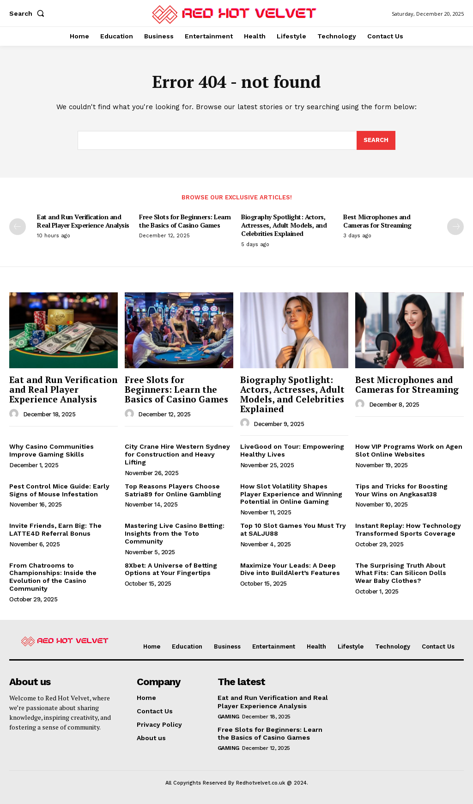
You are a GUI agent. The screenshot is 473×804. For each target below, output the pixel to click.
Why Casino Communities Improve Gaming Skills (51, 450)
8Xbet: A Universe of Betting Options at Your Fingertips (171, 569)
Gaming (228, 716)
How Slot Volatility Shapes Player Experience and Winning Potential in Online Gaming (291, 494)
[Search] (376, 140)
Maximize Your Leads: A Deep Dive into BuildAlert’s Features (290, 569)
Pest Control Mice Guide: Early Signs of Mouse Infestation (59, 490)
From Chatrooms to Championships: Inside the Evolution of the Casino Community (53, 577)
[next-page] (455, 226)
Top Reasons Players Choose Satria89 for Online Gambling (173, 490)
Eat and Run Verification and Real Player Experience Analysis (83, 220)
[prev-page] (17, 226)
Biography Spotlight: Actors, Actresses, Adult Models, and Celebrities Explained (284, 225)
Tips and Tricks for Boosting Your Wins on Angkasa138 (401, 490)
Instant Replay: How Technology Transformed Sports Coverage (408, 529)
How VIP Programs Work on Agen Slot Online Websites (408, 450)
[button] (28, 13)
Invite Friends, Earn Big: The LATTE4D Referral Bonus (55, 529)
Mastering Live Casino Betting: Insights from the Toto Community (174, 533)
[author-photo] (15, 414)
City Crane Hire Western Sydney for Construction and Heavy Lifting (177, 454)
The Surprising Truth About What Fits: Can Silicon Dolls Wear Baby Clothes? (400, 573)
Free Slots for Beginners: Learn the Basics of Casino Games (185, 220)
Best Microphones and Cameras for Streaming (377, 220)
